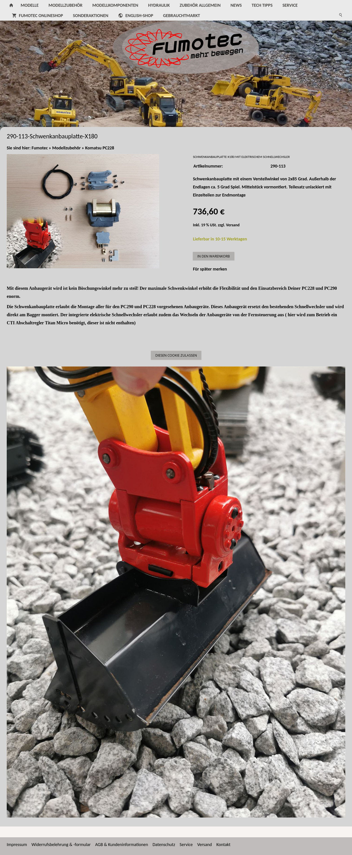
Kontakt (223, 844)
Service (186, 844)
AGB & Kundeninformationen (121, 844)
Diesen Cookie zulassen (176, 355)
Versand (233, 224)
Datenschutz (164, 844)
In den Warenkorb (213, 256)
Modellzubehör (66, 147)
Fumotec (40, 147)
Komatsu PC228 (99, 147)
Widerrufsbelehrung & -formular (60, 844)
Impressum (17, 844)
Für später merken (210, 269)
